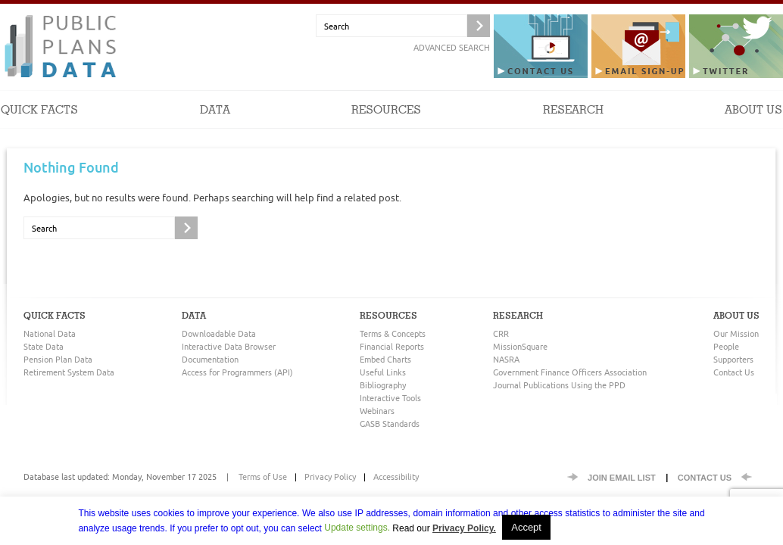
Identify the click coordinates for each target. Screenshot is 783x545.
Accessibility (396, 476)
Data (215, 124)
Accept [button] (526, 527)
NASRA (506, 359)
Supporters (733, 359)
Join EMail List (622, 477)
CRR (501, 333)
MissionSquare (520, 346)
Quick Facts (39, 124)
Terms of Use (263, 476)
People (726, 346)
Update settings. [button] (357, 527)
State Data (43, 346)
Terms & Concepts (393, 333)
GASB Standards (390, 423)
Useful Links (383, 372)
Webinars (377, 411)
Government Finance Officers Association (570, 372)
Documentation (210, 359)
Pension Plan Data (57, 359)
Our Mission (736, 333)
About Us (753, 124)
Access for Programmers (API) (237, 372)
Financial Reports (392, 346)
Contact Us (733, 372)
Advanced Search (451, 47)
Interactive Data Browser (229, 346)
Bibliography (383, 385)
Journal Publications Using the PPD (559, 385)
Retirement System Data (68, 372)
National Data (49, 333)
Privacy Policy (330, 476)
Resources (386, 124)
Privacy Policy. (464, 528)
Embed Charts (385, 359)
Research (573, 124)
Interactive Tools (390, 398)
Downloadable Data (219, 333)
